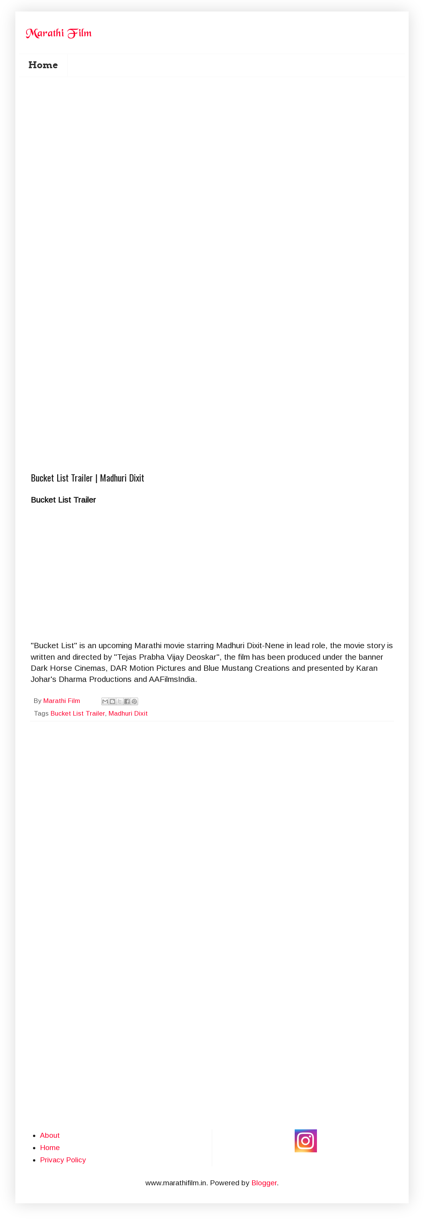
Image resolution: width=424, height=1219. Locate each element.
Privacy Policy (63, 1160)
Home (43, 64)
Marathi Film (62, 701)
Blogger (264, 1183)
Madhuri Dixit (128, 713)
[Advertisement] (88, 176)
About (50, 1135)
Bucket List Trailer (78, 713)
